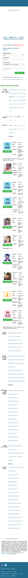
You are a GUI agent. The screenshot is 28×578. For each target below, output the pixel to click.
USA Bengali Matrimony (13, 415)
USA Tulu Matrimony (12, 433)
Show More (11, 136)
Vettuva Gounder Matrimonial (14, 506)
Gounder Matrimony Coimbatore (14, 503)
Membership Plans (19, 79)
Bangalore (10, 332)
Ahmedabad (10, 340)
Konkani (15, 104)
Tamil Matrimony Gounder (13, 499)
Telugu (13, 96)
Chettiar (14, 125)
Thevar (23, 129)
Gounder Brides (20, 467)
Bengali (10, 89)
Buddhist (10, 116)
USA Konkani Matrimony (13, 426)
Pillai (19, 129)
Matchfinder (13, 568)
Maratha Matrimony (12, 381)
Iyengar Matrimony (11, 363)
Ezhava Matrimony (20, 359)
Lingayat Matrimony (12, 377)
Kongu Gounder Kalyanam (13, 528)
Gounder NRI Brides (12, 481)
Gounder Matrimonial (12, 467)
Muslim (10, 120)
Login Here (10, 10)
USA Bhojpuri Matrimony (13, 436)
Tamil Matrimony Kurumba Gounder (15, 521)
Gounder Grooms (11, 471)
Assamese (23, 96)
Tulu (10, 111)
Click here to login (18, 45)
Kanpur (15, 340)
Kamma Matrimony (20, 363)
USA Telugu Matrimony (19, 390)
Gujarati (14, 89)
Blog (15, 571)
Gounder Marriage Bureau (13, 496)
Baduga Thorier (20, 453)
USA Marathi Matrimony (13, 408)
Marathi (15, 93)
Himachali (19, 100)
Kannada (23, 89)
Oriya (20, 93)
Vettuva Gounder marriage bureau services (11, 552)
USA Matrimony (11, 390)
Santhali (20, 107)
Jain (22, 116)
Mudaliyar (11, 129)
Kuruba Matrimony (11, 374)
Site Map (21, 573)
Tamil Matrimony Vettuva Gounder (15, 517)
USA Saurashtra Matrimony (13, 429)
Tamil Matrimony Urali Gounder (14, 524)
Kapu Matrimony (11, 366)
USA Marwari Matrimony (13, 440)
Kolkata (18, 336)
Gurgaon (19, 347)
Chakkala (20, 456)
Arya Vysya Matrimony (12, 356)
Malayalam (11, 93)
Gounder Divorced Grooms (13, 478)
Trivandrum (10, 347)
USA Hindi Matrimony (12, 404)
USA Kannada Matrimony (13, 397)
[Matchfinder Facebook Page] (2, 565)
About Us (3, 571)
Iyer (19, 125)
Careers (2, 575)
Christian (15, 116)
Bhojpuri (10, 100)
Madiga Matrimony (20, 377)
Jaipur (19, 340)
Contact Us (9, 571)
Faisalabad (10, 343)
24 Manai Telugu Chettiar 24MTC (14, 445)
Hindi (19, 89)
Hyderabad (19, 332)
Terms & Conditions (5, 573)
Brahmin (10, 125)
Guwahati (14, 350)
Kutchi (20, 104)
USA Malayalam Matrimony (13, 401)
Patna (10, 350)
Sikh (15, 120)
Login (8, 575)
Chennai (14, 332)
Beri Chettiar (10, 456)
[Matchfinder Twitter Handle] (5, 565)
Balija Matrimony (21, 356)
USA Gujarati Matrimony (13, 422)
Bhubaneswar (16, 343)
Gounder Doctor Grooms (13, 492)
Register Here (17, 10)
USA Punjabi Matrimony (13, 411)
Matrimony (13, 575)
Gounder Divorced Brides (13, 474)
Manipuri (11, 107)
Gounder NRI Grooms (12, 485)
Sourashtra (12, 132)
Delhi (10, 336)
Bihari (15, 100)
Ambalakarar (10, 449)
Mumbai (14, 336)
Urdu (18, 96)
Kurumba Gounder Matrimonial (14, 510)
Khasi (11, 104)
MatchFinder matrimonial (6, 551)
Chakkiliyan (10, 460)
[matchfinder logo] (14, 2)
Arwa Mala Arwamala (12, 453)
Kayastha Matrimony (20, 374)
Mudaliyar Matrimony (20, 381)
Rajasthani (16, 107)
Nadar (15, 129)
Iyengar (23, 125)
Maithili (24, 104)
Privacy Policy (10, 79)
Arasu (15, 449)
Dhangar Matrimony (12, 359)
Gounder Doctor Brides (12, 488)
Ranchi (15, 347)
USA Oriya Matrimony (12, 419)
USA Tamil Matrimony (12, 394)
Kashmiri (24, 100)
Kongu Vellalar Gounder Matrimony (15, 370)
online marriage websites (15, 543)
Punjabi (24, 93)
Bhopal (21, 343)
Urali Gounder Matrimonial (13, 513)
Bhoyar (15, 456)
